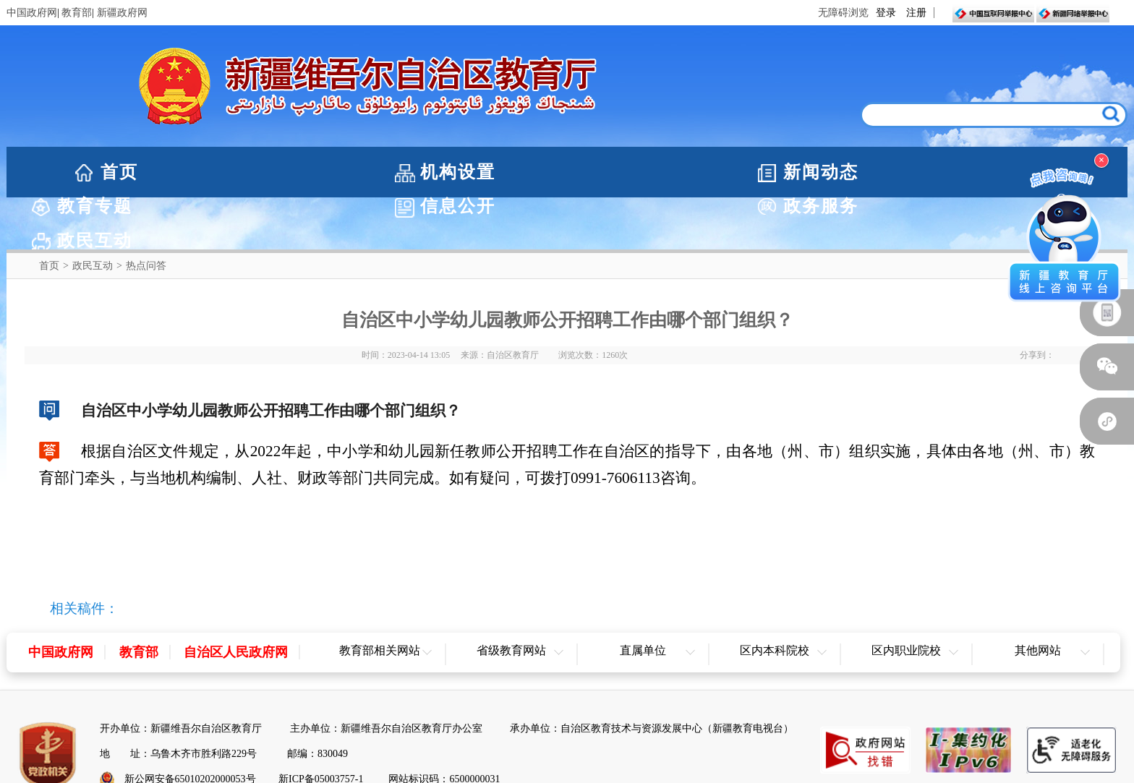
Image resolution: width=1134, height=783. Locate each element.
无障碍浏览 (843, 12)
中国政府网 (32, 12)
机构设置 (254, 172)
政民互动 (92, 213)
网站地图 (567, 751)
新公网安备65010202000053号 (190, 727)
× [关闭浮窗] (1101, 160)
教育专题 (575, 172)
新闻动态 (415, 172)
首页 (119, 172)
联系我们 (633, 751)
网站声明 (501, 751)
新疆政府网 (122, 12)
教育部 (76, 12)
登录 (886, 12)
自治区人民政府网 (236, 600)
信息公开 (734, 172)
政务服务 (895, 172)
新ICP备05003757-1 (320, 727)
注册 (916, 12)
